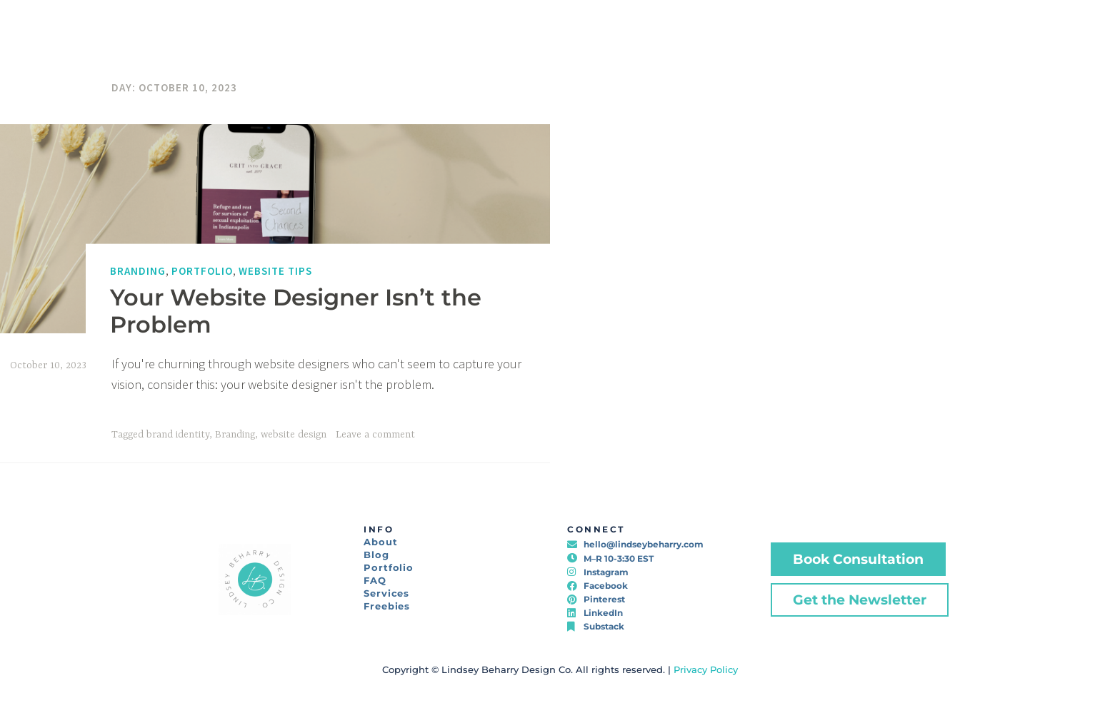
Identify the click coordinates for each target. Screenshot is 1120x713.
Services (386, 593)
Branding (138, 271)
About (381, 541)
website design (293, 434)
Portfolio (202, 271)
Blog (376, 554)
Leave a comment (375, 434)
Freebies (387, 606)
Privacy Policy (706, 669)
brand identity (177, 434)
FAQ (375, 580)
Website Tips (275, 271)
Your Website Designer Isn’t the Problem (295, 310)
